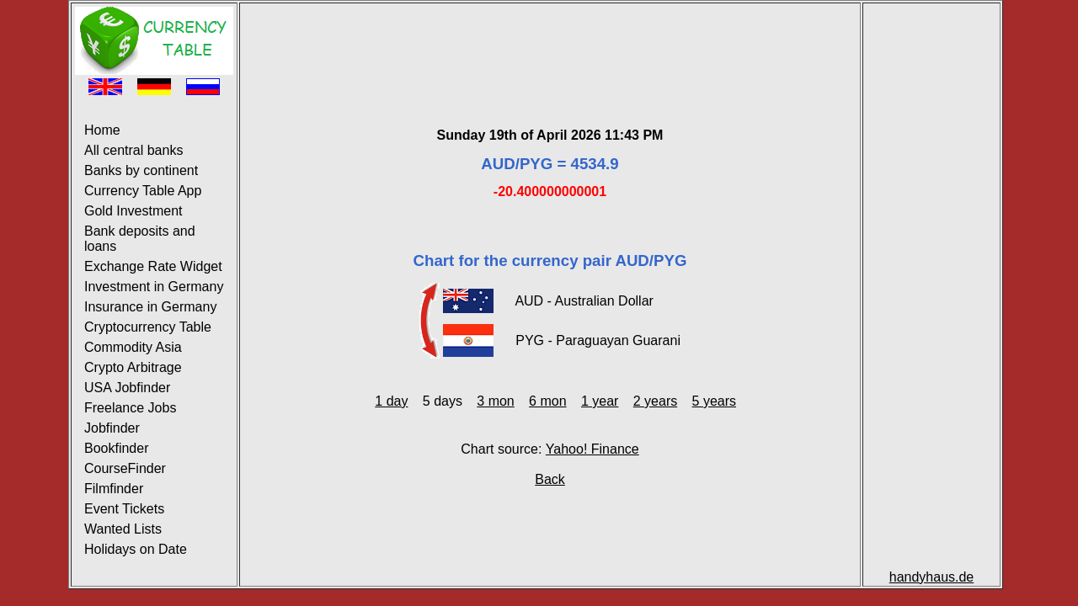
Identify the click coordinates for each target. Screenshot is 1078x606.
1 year (599, 401)
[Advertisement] (550, 44)
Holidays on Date (135, 549)
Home (102, 130)
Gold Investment (133, 211)
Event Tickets (124, 509)
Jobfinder (112, 428)
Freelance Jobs (130, 408)
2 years (655, 401)
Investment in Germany (153, 286)
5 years (714, 401)
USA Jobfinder (127, 387)
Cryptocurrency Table (147, 327)
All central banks (133, 150)
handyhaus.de (931, 577)
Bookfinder (116, 448)
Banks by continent (141, 170)
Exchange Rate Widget (153, 266)
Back (550, 479)
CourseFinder (125, 468)
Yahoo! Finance (592, 449)
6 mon (547, 401)
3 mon (495, 401)
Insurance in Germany (150, 307)
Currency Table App (142, 190)
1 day (391, 401)
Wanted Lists (123, 529)
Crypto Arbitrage (133, 367)
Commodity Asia (133, 347)
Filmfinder (113, 488)
